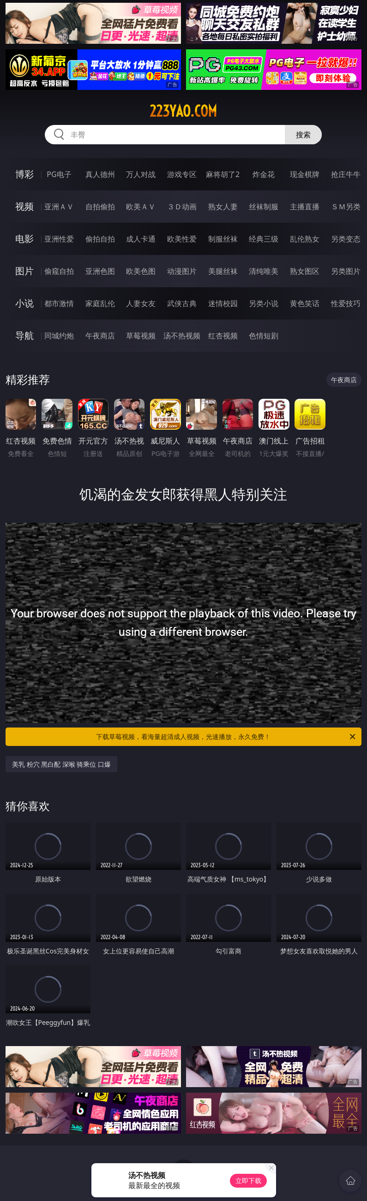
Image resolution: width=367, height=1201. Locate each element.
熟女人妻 (223, 206)
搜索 (303, 135)
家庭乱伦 (100, 303)
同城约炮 (59, 336)
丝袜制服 (263, 206)
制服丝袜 (223, 239)
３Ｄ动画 (182, 206)
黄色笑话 (304, 303)
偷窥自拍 (59, 271)
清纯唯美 (263, 271)
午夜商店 (100, 336)
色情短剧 (263, 336)
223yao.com (183, 111)
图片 (24, 271)
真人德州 (100, 174)
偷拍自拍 (100, 239)
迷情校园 (223, 303)
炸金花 (264, 174)
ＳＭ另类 (346, 206)
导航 (24, 335)
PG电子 (59, 174)
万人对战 (141, 174)
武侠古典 (182, 303)
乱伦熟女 (304, 239)
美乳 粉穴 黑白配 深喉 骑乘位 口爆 (61, 764)
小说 (24, 303)
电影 (24, 238)
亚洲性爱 (59, 239)
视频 (24, 206)
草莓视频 (141, 336)
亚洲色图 (100, 271)
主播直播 (304, 206)
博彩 (24, 174)
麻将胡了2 (223, 174)
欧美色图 (141, 271)
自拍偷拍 (100, 206)
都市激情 (59, 303)
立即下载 (248, 1180)
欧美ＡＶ (141, 206)
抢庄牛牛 (346, 174)
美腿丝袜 (223, 271)
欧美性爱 (182, 239)
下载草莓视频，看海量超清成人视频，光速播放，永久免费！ (226, 736)
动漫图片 (182, 271)
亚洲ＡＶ (59, 206)
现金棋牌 (304, 174)
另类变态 (346, 239)
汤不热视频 (181, 336)
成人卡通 (141, 239)
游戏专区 (182, 174)
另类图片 (346, 271)
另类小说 (263, 303)
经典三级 (263, 239)
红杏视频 (223, 336)
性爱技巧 (346, 303)
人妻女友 (141, 303)
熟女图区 (304, 271)
